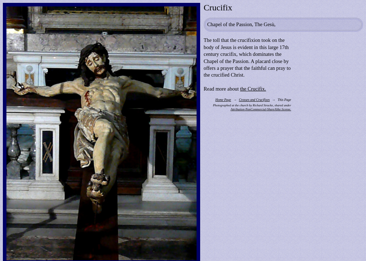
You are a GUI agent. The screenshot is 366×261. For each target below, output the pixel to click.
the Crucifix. (253, 89)
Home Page (223, 100)
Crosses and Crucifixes (254, 100)
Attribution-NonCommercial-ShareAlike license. (261, 109)
